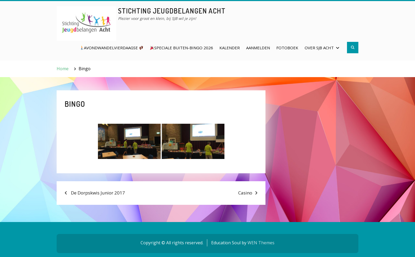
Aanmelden (258, 47)
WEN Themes (260, 243)
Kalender (229, 47)
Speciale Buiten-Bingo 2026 (181, 47)
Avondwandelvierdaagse (111, 47)
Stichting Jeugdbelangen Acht (171, 10)
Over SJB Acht (319, 47)
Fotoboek (287, 47)
